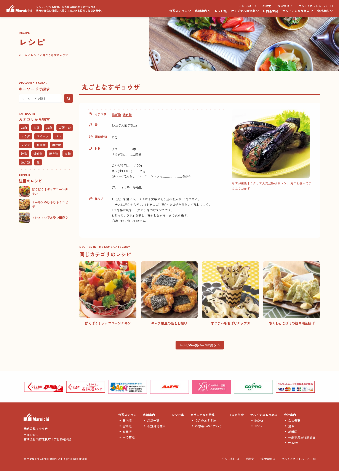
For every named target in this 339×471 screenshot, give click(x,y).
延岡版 (127, 431)
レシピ (35, 55)
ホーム (23, 55)
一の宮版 (129, 437)
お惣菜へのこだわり (208, 426)
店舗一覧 (153, 420)
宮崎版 (127, 426)
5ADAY (259, 420)
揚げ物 (116, 114)
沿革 (291, 426)
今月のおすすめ (205, 420)
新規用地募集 (156, 426)
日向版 (127, 420)
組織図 (292, 431)
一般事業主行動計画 (301, 437)
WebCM (293, 443)
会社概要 (294, 420)
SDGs (258, 426)
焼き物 (127, 114)
